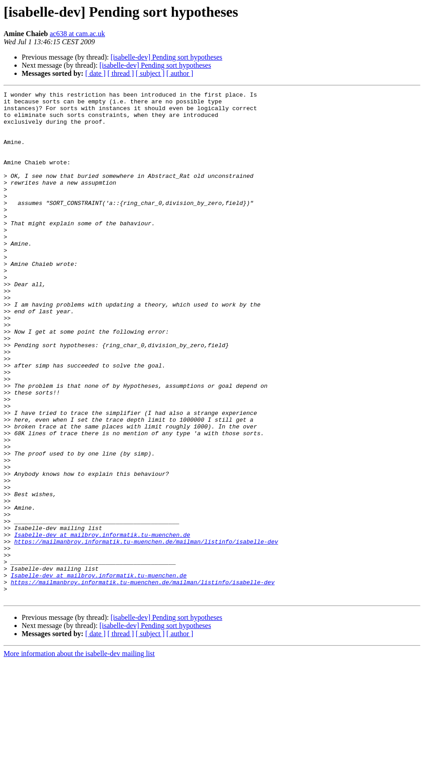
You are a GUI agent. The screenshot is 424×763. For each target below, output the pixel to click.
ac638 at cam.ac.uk (77, 33)
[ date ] (95, 73)
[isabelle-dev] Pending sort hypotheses (166, 57)
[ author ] (180, 73)
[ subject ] (150, 73)
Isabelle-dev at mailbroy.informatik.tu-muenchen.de (102, 624)
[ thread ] (120, 73)
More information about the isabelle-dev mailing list (79, 755)
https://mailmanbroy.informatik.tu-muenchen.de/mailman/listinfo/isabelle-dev (146, 632)
